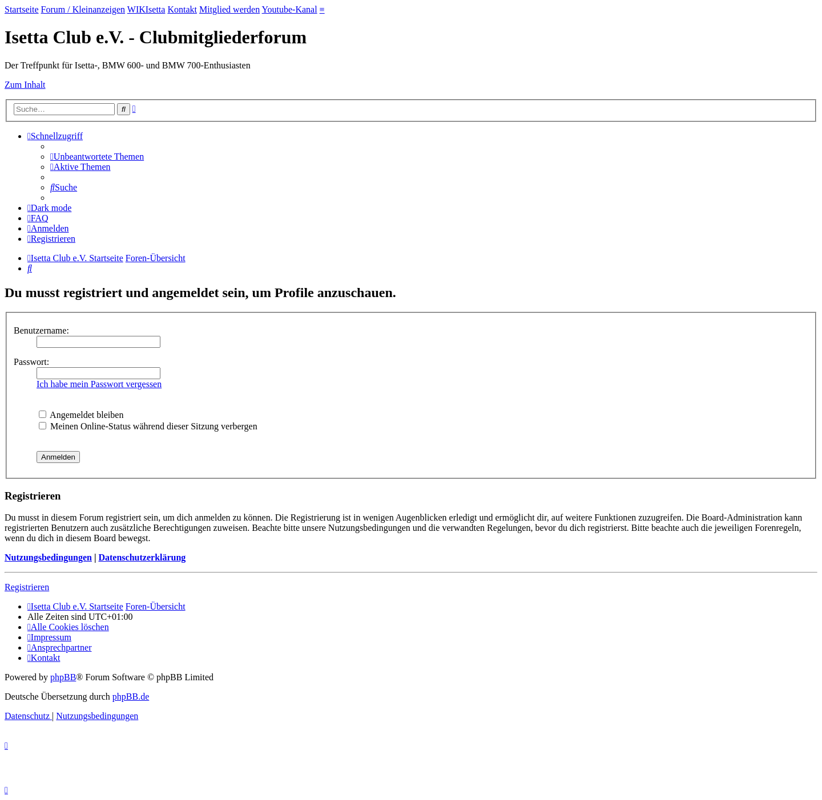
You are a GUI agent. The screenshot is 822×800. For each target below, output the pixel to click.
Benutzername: (41, 330)
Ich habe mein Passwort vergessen (99, 384)
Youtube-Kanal (289, 9)
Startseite (22, 9)
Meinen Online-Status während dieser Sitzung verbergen (148, 426)
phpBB (63, 677)
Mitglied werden (229, 9)
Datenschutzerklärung (142, 557)
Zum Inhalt (25, 85)
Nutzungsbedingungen (48, 557)
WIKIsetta (146, 9)
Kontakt (182, 9)
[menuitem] (97, 156)
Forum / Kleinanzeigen (83, 9)
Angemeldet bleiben (81, 415)
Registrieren (27, 587)
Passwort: (31, 362)
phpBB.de (130, 696)
